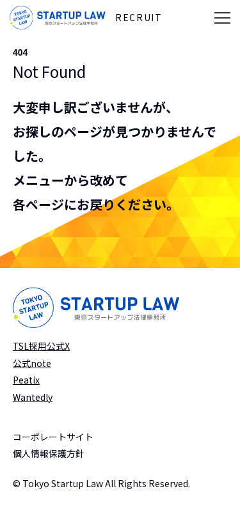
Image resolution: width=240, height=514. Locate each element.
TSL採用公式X (41, 345)
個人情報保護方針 (48, 453)
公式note (32, 363)
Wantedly (32, 397)
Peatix (26, 379)
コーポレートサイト (53, 436)
